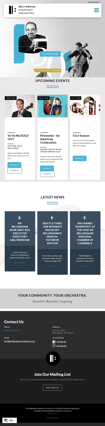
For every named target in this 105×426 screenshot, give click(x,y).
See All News (52, 202)
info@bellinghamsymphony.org (19, 341)
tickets (15, 170)
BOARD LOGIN (52, 418)
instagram (61, 346)
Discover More (50, 54)
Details (14, 165)
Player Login (93, 2)
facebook (61, 341)
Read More (20, 262)
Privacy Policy (52, 413)
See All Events (52, 86)
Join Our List (52, 388)
